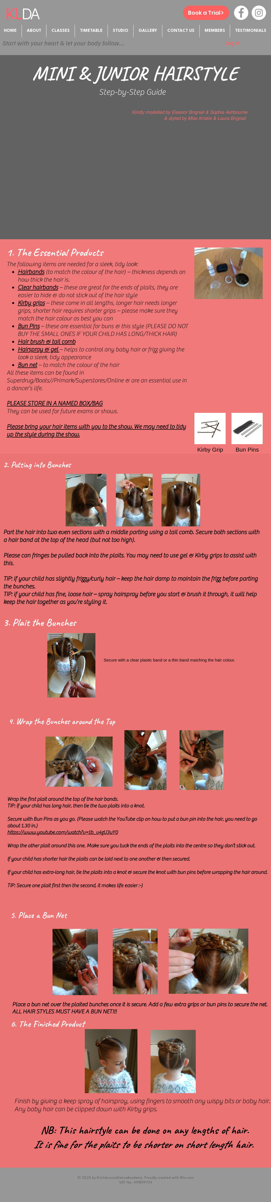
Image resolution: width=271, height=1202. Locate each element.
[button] (215, 31)
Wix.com (187, 1178)
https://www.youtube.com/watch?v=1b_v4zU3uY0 (62, 832)
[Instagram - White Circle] (259, 13)
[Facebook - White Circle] (241, 13)
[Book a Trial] (206, 13)
